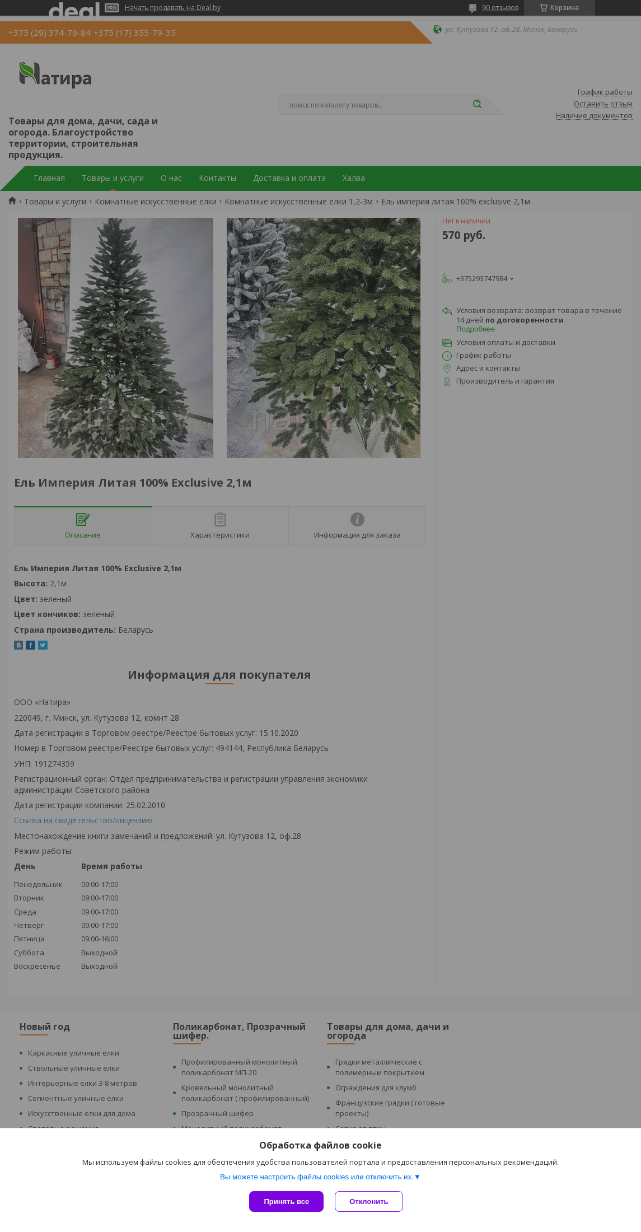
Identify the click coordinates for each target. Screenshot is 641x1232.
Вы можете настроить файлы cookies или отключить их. (317, 1177)
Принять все (286, 1201)
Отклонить (368, 1201)
